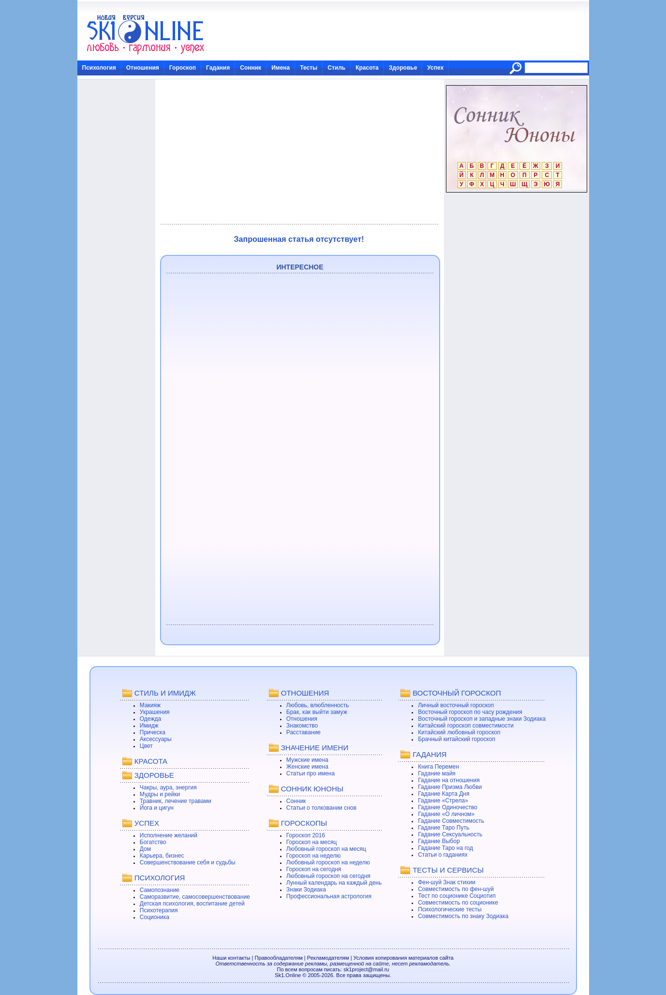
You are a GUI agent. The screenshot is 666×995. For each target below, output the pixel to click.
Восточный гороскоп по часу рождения (470, 712)
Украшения (155, 712)
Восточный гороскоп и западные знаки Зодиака (482, 718)
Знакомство (302, 725)
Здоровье (403, 67)
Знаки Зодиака (306, 889)
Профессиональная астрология (328, 896)
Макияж (150, 705)
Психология (99, 67)
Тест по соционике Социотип (456, 895)
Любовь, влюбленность (317, 705)
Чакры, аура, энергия (168, 787)
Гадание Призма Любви (450, 787)
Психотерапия (159, 910)
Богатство (153, 842)
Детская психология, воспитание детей (192, 903)
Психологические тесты (450, 909)
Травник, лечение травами (175, 801)
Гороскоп (182, 67)
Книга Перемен (438, 766)
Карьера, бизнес (162, 855)
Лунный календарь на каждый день (334, 882)
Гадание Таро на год (445, 848)
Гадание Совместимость (451, 820)
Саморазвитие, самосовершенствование (195, 896)
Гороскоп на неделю (313, 855)
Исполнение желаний (168, 835)
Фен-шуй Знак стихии (446, 882)
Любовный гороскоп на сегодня (328, 876)
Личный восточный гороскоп (456, 705)
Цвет (146, 746)
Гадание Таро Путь (443, 827)
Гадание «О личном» (446, 814)
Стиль (336, 67)
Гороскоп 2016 (305, 835)
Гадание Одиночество (447, 807)
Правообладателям (278, 958)
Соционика (154, 917)
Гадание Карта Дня (443, 793)
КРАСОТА (150, 761)
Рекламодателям (328, 958)
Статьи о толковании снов (321, 807)
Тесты (308, 67)
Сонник (250, 67)
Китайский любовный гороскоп (459, 732)
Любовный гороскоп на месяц (326, 849)
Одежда (150, 718)
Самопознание (159, 890)
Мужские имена (307, 760)
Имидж (149, 725)
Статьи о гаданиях (443, 854)
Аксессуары (156, 739)
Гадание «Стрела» (443, 800)
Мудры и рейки (160, 794)
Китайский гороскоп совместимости (466, 725)
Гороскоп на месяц (311, 842)
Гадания (218, 67)
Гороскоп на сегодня (313, 869)
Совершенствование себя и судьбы (188, 862)
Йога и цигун (157, 807)
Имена (280, 67)
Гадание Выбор (438, 841)
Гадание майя (437, 773)
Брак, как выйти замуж (316, 712)
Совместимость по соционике (458, 902)
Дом (145, 849)
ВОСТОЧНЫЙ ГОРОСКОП (457, 693)
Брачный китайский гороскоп (456, 739)
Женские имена (307, 766)
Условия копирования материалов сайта (404, 958)
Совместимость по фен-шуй (456, 889)
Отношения (142, 67)
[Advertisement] (299, 152)
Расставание (303, 732)
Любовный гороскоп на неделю (328, 862)
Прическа (152, 732)
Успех (435, 67)
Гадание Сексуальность (450, 834)
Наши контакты (231, 958)
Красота (367, 67)
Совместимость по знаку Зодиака (463, 916)
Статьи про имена (310, 773)
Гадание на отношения (448, 780)
